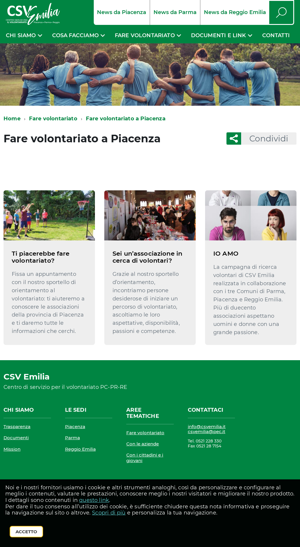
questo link (94, 500)
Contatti (276, 35)
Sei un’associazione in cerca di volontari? (147, 257)
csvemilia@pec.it (206, 431)
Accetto (26, 531)
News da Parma (175, 12)
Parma (72, 437)
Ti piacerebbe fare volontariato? (41, 257)
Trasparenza (17, 426)
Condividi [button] (264, 138)
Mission (12, 449)
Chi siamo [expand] (21, 35)
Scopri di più (108, 513)
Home (12, 118)
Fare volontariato (53, 118)
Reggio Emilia (80, 449)
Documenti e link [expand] (218, 35)
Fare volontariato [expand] (145, 35)
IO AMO (225, 253)
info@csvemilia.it (207, 426)
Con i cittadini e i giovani (144, 457)
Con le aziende (142, 444)
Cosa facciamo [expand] (75, 35)
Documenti (16, 437)
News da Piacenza (121, 12)
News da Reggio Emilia (235, 12)
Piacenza (75, 426)
